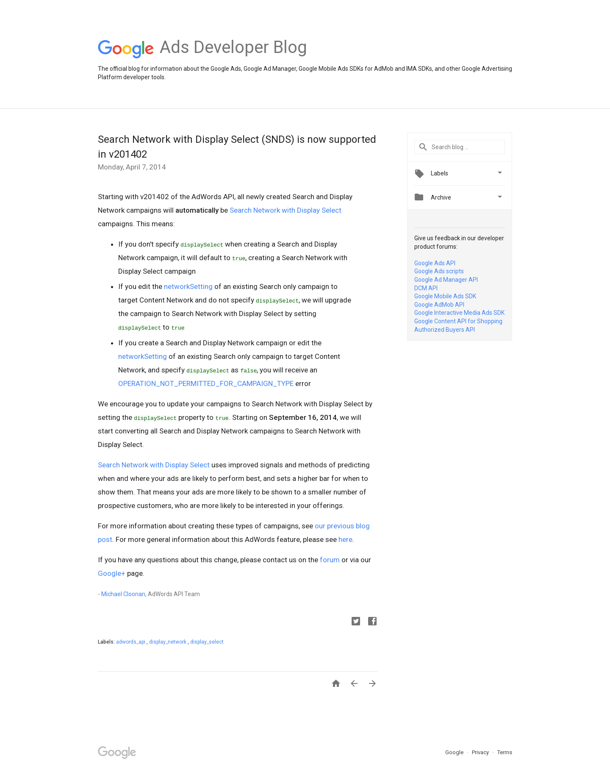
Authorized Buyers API (444, 329)
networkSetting (188, 286)
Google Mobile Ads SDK (445, 296)
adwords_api (131, 642)
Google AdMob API (439, 304)
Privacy (481, 752)
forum (330, 559)
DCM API (426, 288)
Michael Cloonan (123, 594)
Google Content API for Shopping (458, 321)
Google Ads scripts (439, 271)
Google (455, 752)
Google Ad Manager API (446, 279)
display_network (168, 642)
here (345, 539)
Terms (504, 752)
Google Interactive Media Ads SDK (459, 312)
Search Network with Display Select (285, 210)
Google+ (111, 573)
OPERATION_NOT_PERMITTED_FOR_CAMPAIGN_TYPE (206, 383)
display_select (207, 642)
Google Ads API (434, 263)
